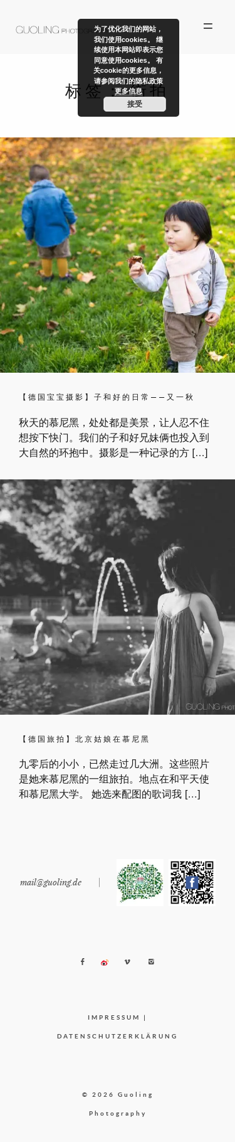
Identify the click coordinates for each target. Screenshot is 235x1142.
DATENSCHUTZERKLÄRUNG (117, 1036)
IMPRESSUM (114, 1017)
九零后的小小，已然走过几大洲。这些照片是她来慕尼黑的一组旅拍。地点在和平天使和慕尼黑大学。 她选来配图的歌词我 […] (114, 779)
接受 (134, 104)
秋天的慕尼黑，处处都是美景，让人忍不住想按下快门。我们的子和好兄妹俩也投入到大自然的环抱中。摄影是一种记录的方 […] (114, 437)
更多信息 (128, 91)
